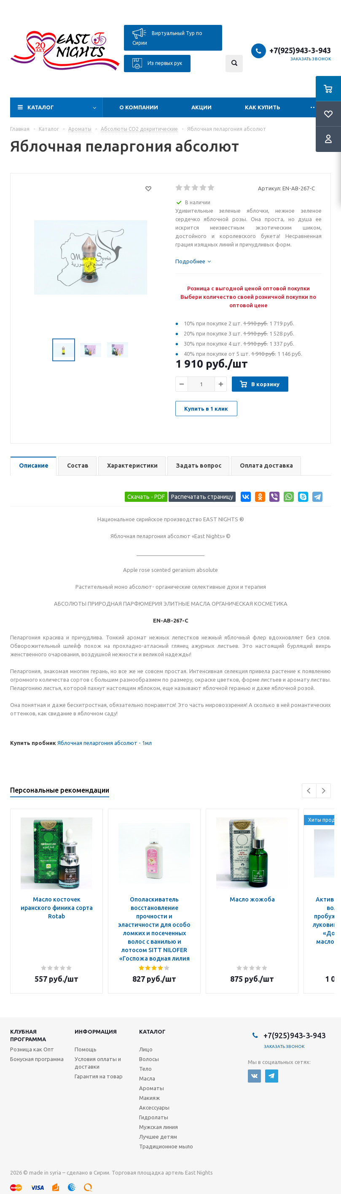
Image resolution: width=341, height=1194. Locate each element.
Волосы (149, 1059)
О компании (138, 107)
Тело (145, 1069)
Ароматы (151, 1088)
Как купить (262, 107)
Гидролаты (153, 1117)
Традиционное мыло (166, 1146)
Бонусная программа (37, 1059)
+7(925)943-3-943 (300, 50)
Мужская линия (158, 1127)
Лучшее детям (158, 1137)
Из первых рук (157, 63)
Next (323, 791)
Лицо (146, 1049)
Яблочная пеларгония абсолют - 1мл (104, 743)
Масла (147, 1078)
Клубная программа (28, 1035)
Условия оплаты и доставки (98, 1062)
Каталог (40, 107)
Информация (96, 1031)
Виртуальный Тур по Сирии (167, 37)
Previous (309, 791)
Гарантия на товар (99, 1076)
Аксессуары (154, 1107)
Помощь (86, 1049)
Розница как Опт (32, 1049)
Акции (201, 107)
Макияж (149, 1098)
